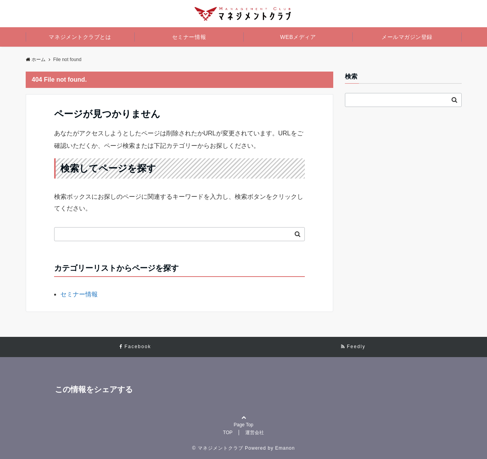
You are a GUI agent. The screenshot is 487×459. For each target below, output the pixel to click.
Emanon (285, 448)
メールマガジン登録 (407, 37)
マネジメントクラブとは (80, 37)
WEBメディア (298, 37)
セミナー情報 (189, 37)
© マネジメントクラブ (217, 448)
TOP (227, 432)
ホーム (36, 59)
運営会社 (254, 432)
